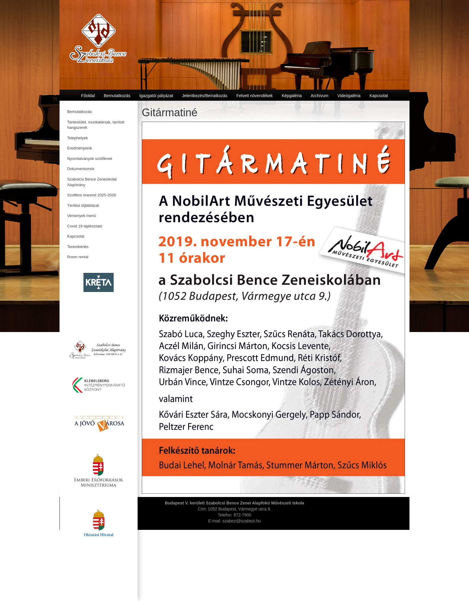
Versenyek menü (81, 215)
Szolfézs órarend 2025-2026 (91, 195)
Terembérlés (78, 246)
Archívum (319, 95)
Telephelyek (77, 138)
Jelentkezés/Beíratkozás (205, 95)
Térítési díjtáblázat (83, 205)
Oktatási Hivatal (98, 535)
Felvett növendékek (254, 95)
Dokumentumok (81, 168)
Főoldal (88, 95)
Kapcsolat (75, 236)
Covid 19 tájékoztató (85, 226)
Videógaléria (349, 95)
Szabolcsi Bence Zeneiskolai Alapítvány (92, 182)
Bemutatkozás (79, 111)
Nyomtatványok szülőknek (89, 158)
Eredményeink (79, 148)
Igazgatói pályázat (156, 95)
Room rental (78, 257)
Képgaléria (292, 95)
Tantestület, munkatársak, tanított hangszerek (96, 125)
